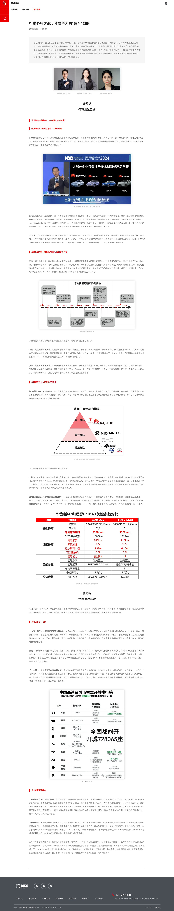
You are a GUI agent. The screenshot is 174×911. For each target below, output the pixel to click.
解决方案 (33, 899)
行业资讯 (148, 907)
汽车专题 (36, 9)
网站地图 (157, 907)
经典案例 (46, 899)
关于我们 (20, 899)
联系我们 (99, 899)
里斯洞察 (59, 899)
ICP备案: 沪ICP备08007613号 (51, 907)
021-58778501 (123, 894)
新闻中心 (86, 899)
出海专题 (25, 9)
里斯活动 (72, 899)
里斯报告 (14, 9)
